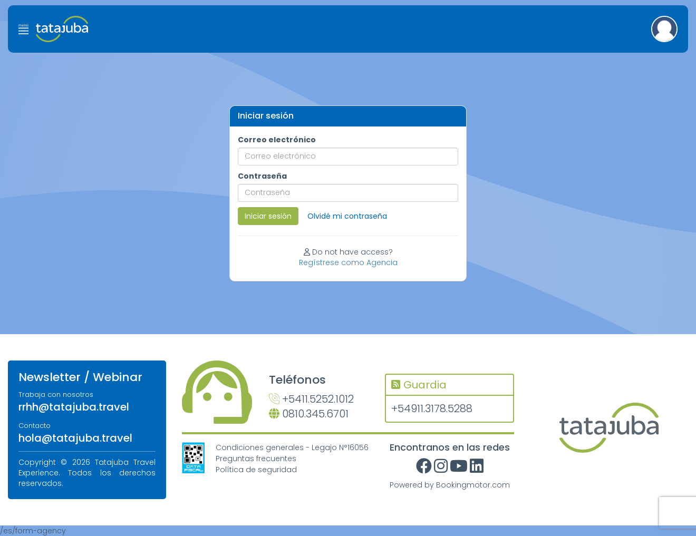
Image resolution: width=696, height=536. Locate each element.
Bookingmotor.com (473, 485)
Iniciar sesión (268, 216)
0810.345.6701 (309, 413)
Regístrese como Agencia (348, 262)
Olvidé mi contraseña (347, 216)
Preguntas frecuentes (256, 458)
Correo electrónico (277, 139)
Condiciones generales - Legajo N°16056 (292, 447)
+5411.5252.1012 (311, 399)
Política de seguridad (256, 469)
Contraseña (262, 176)
